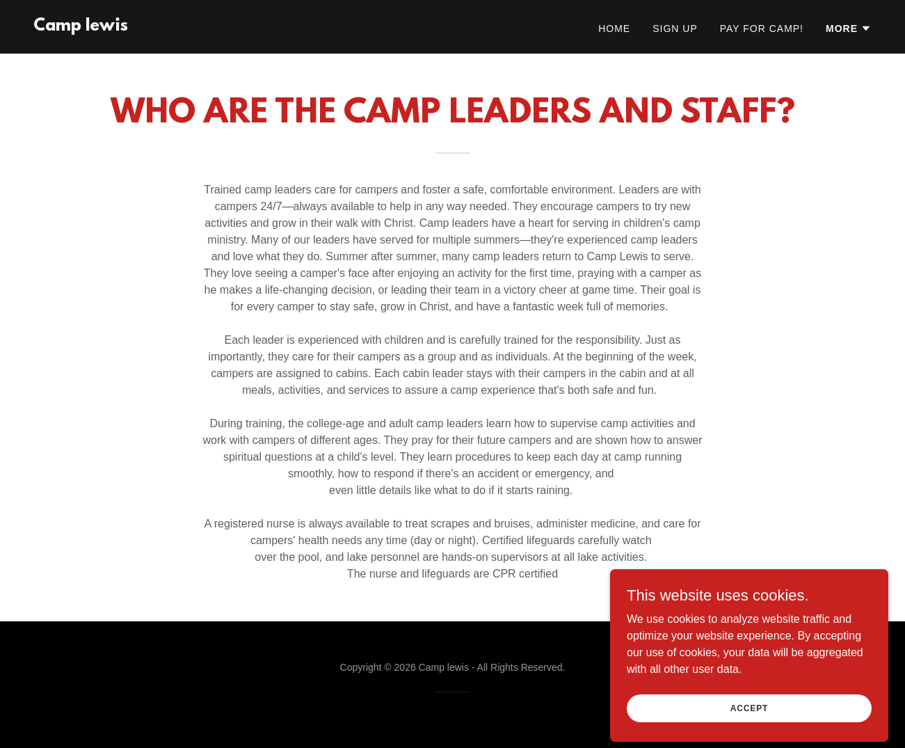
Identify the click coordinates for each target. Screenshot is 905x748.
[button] (849, 28)
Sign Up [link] (675, 28)
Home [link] (614, 28)
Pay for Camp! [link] (761, 28)
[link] (80, 27)
